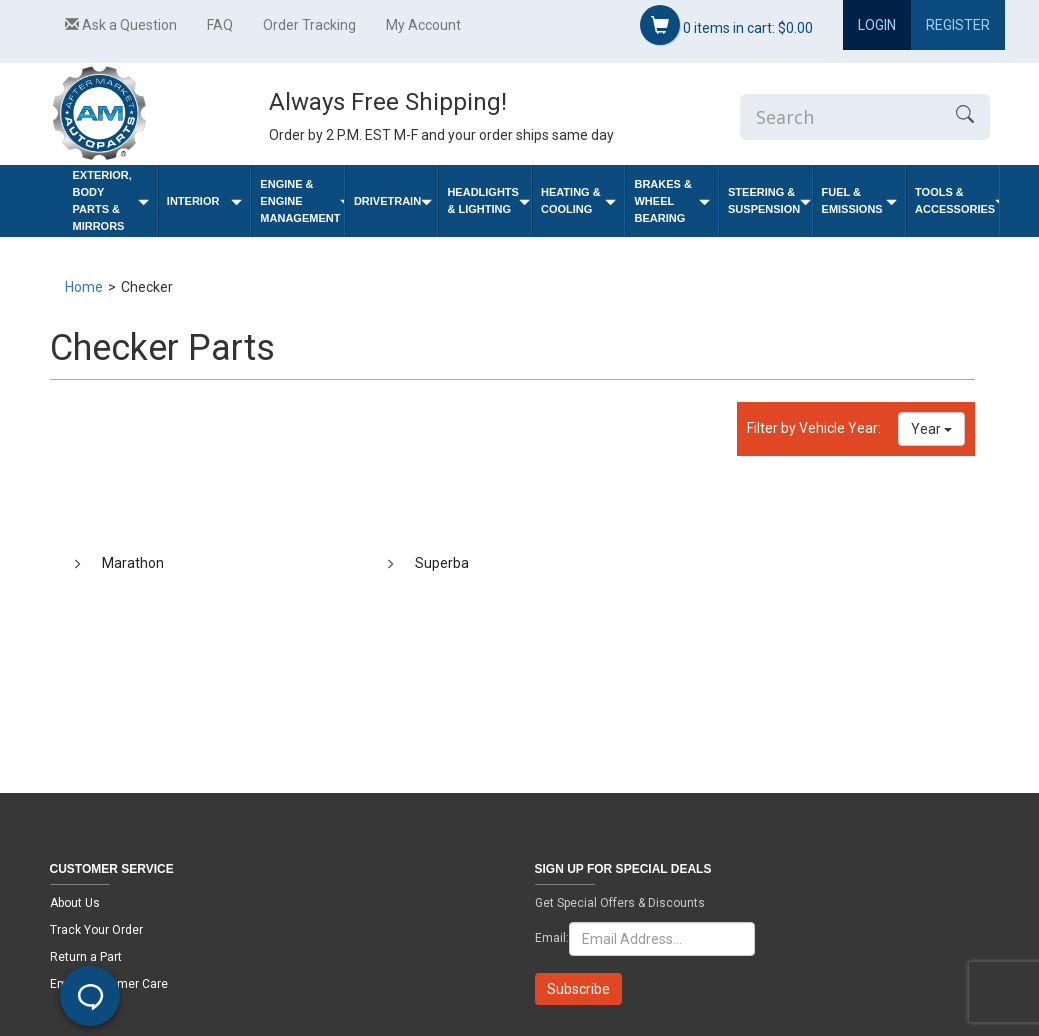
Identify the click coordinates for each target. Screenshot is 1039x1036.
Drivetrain (393, 201)
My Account (423, 25)
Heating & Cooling (579, 200)
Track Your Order (96, 930)
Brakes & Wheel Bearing (672, 201)
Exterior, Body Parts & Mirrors (111, 200)
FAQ (220, 25)
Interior (205, 201)
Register (958, 25)
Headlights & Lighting (488, 200)
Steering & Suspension (769, 200)
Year (931, 429)
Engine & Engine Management (302, 201)
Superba (442, 563)
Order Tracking (309, 25)
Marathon (133, 563)
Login (877, 25)
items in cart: (726, 25)
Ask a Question (121, 25)
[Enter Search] (840, 117)
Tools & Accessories (957, 200)
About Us (75, 903)
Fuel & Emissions (860, 200)
